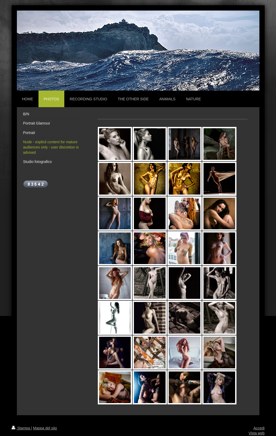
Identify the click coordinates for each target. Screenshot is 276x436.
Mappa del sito (45, 428)
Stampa (21, 428)
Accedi (258, 428)
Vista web (256, 433)
